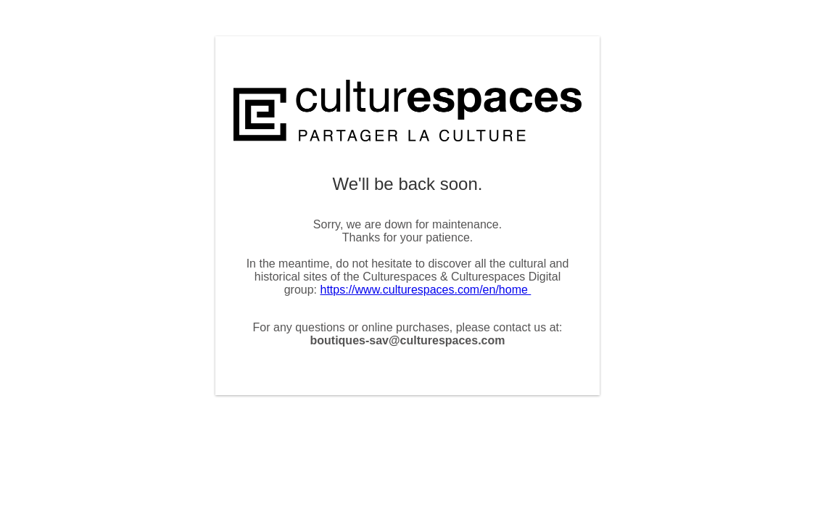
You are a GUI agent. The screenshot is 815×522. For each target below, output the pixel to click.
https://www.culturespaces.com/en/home (425, 289)
